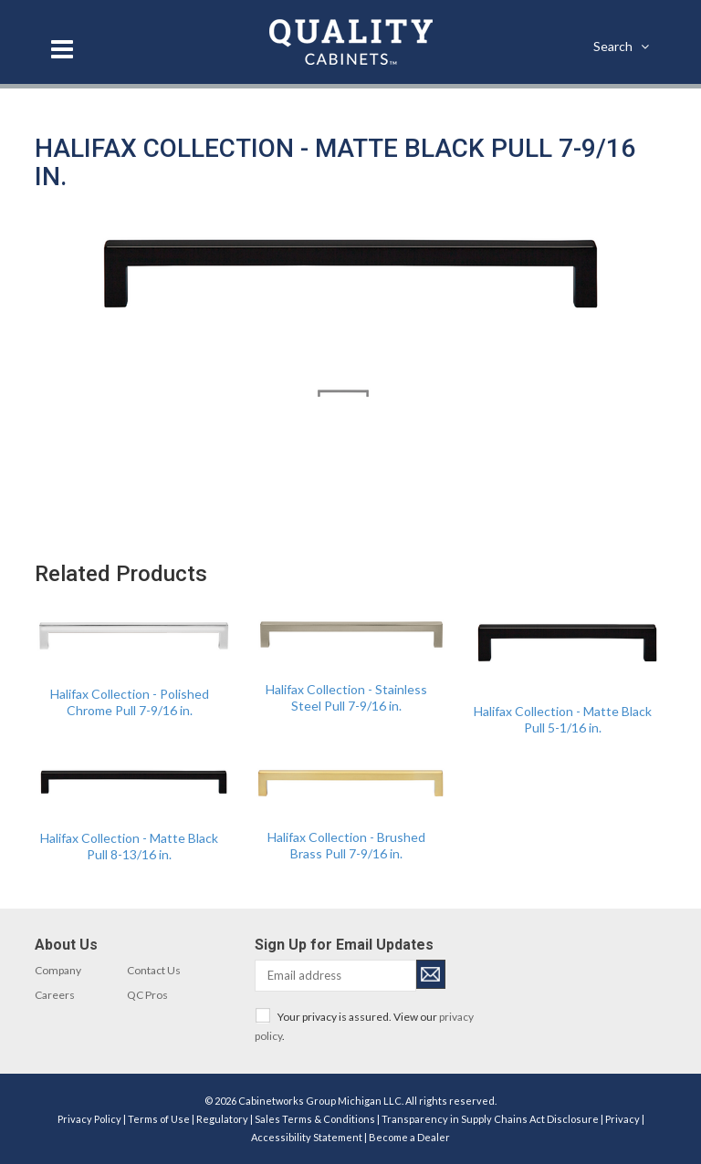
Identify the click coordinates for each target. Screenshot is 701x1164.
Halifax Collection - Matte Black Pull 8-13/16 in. (129, 846)
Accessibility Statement (306, 1137)
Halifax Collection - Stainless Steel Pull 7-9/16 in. (346, 697)
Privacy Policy (89, 1119)
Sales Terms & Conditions (315, 1119)
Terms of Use (159, 1119)
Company (58, 970)
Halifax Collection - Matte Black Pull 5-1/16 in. (563, 719)
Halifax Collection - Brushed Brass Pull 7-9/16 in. (346, 845)
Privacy (622, 1119)
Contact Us (154, 970)
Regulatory (222, 1119)
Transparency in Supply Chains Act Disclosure (490, 1119)
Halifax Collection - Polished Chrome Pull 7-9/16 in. (129, 702)
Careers (55, 995)
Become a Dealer (409, 1137)
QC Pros (147, 995)
